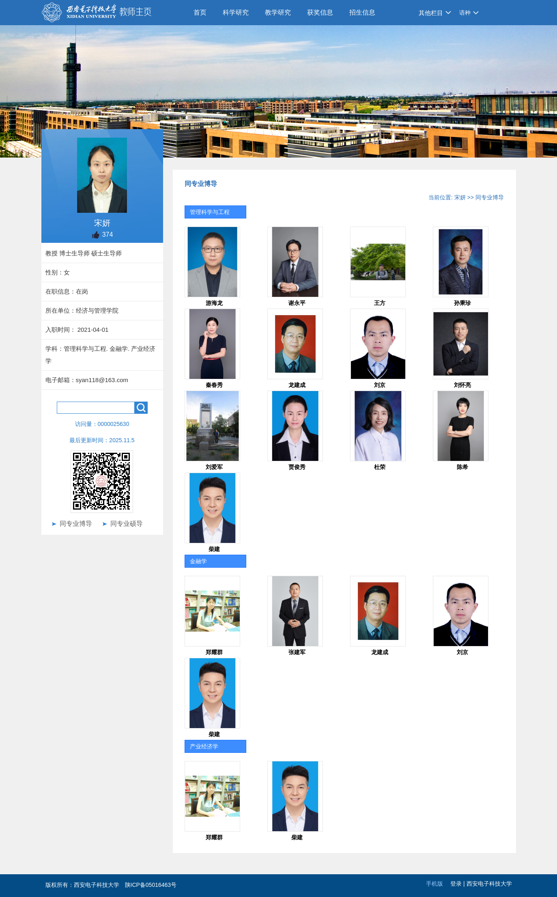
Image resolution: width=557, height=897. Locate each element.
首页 (200, 12)
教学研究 (278, 12)
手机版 (434, 883)
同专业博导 (76, 523)
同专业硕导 (126, 523)
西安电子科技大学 (489, 883)
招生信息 (362, 12)
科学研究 (236, 12)
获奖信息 (320, 12)
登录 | (458, 883)
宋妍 (460, 197)
